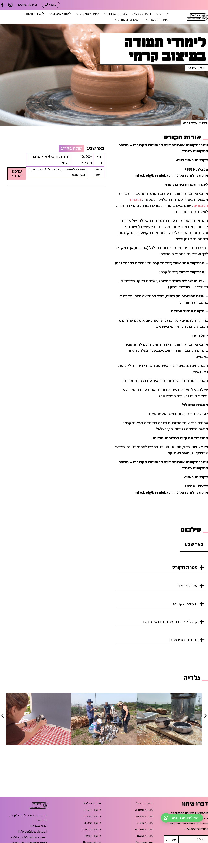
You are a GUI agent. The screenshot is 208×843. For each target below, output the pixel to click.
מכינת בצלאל (144, 803)
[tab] (194, 544)
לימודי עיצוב (145, 823)
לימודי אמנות (144, 816)
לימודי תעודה (144, 810)
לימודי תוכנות (144, 829)
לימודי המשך (144, 836)
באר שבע (196, 68)
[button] (162, 14)
